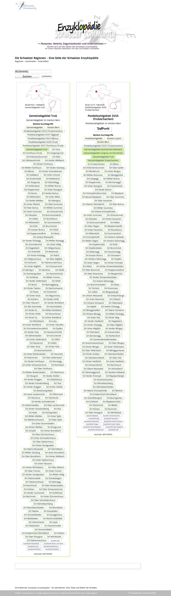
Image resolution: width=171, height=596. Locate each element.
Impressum (29, 593)
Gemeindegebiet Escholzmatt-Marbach (103, 149)
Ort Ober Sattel (116, 167)
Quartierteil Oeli (113, 430)
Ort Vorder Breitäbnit (54, 302)
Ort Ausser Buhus (36, 229)
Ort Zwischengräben (43, 390)
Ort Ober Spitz (55, 419)
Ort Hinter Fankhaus (43, 164)
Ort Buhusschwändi (51, 215)
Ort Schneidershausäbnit (35, 328)
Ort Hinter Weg (112, 317)
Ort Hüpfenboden (93, 248)
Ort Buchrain (111, 409)
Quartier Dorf (55, 540)
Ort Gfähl (55, 339)
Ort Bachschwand (53, 288)
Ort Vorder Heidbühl (93, 321)
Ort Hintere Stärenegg (114, 240)
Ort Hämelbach (55, 449)
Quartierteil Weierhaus (51, 546)
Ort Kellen (33, 218)
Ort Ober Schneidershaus (43, 500)
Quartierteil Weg (94, 418)
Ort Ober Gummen (54, 204)
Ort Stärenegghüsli (91, 372)
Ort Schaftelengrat (93, 398)
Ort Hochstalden (54, 306)
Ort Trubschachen (96, 164)
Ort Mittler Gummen (53, 207)
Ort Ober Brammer (91, 270)
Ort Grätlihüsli (55, 492)
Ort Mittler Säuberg (31, 452)
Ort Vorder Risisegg (31, 240)
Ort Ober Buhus (31, 207)
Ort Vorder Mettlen (34, 200)
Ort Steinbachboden (114, 354)
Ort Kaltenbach (32, 186)
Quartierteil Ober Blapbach (114, 427)
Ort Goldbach (32, 175)
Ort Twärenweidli (32, 478)
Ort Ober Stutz (33, 346)
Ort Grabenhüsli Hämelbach (35, 533)
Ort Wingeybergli (110, 292)
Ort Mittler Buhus (52, 186)
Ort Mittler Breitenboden (34, 372)
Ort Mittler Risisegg (55, 240)
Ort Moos (55, 233)
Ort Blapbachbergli (115, 376)
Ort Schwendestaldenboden (103, 339)
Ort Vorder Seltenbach (36, 281)
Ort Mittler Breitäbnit (51, 310)
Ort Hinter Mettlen (34, 427)
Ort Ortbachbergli (115, 295)
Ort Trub (56, 149)
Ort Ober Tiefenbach (91, 350)
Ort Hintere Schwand (94, 303)
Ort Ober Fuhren (32, 471)
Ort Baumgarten (114, 398)
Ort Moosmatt (51, 251)
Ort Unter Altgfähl (32, 266)
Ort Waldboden (31, 518)
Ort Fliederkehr (32, 525)
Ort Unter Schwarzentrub (34, 365)
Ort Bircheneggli (113, 182)
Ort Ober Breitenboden (52, 485)
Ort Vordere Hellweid (115, 372)
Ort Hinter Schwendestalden (110, 266)
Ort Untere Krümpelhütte (103, 211)
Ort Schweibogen (53, 478)
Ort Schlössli (32, 277)
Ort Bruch (32, 193)
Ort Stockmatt (51, 397)
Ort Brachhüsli (30, 485)
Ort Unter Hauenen (93, 230)
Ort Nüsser (94, 409)
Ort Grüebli (30, 430)
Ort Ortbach (115, 299)
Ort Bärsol (29, 171)
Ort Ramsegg (55, 361)
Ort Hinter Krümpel (113, 262)
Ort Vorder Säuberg (55, 167)
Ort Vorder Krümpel (92, 376)
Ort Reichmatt (31, 357)
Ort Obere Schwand (114, 310)
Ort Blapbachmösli (112, 401)
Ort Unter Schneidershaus (43, 438)
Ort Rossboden (51, 511)
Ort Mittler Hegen (90, 240)
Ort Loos (53, 321)
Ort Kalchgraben (50, 412)
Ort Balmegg (55, 482)
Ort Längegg (92, 178)
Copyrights (91, 593)
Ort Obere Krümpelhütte (95, 390)
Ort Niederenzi (53, 178)
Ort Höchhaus (57, 372)
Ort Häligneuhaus (32, 259)
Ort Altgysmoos (52, 295)
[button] (27, 76)
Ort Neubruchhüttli (53, 332)
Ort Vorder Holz (31, 332)
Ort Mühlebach (37, 321)
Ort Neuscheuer (53, 313)
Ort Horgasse (33, 182)
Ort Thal (57, 383)
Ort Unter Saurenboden (43, 423)
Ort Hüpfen (116, 259)
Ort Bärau (114, 164)
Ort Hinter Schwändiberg (37, 408)
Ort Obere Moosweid (33, 449)
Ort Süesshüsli (96, 405)
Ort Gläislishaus (54, 379)
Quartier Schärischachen (111, 416)
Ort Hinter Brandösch (50, 430)
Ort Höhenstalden (30, 405)
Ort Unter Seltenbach (36, 339)
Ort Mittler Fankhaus (31, 167)
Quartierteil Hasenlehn (91, 421)
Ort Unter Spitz (54, 416)
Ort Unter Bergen (112, 171)
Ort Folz (57, 408)
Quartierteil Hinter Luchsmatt (53, 543)
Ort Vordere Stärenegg (95, 259)
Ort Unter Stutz (33, 295)
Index (18, 593)
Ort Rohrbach (57, 365)
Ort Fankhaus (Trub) (32, 153)
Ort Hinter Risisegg (36, 255)
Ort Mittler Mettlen (33, 416)
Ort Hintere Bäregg (92, 314)
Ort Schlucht (30, 262)
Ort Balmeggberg (50, 284)
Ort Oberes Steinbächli (93, 204)
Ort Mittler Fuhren (51, 277)
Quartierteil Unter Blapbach (92, 427)
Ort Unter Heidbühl (115, 361)
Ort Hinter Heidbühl (91, 361)
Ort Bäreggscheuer (115, 350)
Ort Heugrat (32, 376)
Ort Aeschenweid (52, 525)
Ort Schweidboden (33, 514)
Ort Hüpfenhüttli (97, 244)
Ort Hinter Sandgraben (43, 445)
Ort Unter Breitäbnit (31, 324)
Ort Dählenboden (33, 335)
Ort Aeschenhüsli (54, 273)
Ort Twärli (54, 255)
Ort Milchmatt (56, 394)
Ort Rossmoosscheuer (93, 343)
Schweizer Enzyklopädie (39, 588)
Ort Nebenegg (92, 251)
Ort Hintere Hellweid (114, 237)
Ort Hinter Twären (32, 288)
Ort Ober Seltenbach (52, 357)
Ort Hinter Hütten (54, 387)
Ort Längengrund (55, 153)
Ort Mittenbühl (33, 197)
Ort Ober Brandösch (31, 456)
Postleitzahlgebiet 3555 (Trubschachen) (43, 131)
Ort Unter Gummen (32, 211)
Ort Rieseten (31, 215)
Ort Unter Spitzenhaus (43, 460)
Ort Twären (33, 511)
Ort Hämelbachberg (43, 503)
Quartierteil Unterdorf (111, 418)
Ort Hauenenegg (112, 251)
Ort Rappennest (31, 189)
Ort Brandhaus (50, 218)
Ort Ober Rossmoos (93, 273)
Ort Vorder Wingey (114, 328)
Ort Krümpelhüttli (91, 237)
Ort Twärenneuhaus (36, 540)
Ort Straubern (114, 255)
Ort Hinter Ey (31, 317)
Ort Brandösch (56, 507)
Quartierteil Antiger (92, 424)
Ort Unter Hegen (92, 262)
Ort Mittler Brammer (93, 175)
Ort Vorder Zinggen (33, 379)
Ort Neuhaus (34, 397)
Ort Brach (32, 284)
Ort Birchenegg (93, 335)
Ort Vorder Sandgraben (33, 474)
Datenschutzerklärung (72, 593)
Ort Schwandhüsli (93, 365)
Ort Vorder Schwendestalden (103, 277)
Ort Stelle (56, 281)
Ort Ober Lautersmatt (54, 405)
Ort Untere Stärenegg (103, 281)
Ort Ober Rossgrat (33, 536)
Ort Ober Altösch (56, 467)
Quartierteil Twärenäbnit (31, 543)
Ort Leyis (53, 522)
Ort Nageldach (32, 248)
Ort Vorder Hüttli (51, 299)
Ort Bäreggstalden (91, 310)
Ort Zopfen (58, 328)
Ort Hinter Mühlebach (32, 467)
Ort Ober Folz (115, 357)
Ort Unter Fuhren (53, 471)
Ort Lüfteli (92, 292)
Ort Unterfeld (34, 251)
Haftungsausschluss (48, 593)
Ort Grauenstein (112, 332)
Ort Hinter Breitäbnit (51, 317)
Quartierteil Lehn (33, 546)
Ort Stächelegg (52, 182)
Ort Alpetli (91, 306)
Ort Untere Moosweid (43, 237)
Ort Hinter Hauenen (111, 219)
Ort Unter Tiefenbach (114, 346)
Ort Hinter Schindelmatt (50, 171)
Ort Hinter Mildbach (55, 456)
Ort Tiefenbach (115, 303)
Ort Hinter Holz (52, 346)
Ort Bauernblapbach (92, 197)
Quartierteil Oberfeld (52, 549)
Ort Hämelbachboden (33, 507)
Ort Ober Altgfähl (54, 259)
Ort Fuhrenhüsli (114, 186)
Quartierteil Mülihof (34, 549)
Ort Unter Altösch (32, 204)
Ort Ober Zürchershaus (43, 434)
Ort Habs (33, 412)
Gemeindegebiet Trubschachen (103, 160)
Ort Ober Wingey (116, 343)
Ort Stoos (34, 292)
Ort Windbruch (93, 171)
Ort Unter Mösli (52, 197)
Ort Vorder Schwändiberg (37, 383)
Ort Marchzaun (114, 365)
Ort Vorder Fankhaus (34, 361)
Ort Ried (56, 156)
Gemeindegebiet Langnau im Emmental (103, 153)
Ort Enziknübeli (33, 178)
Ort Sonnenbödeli (43, 529)
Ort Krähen (29, 489)
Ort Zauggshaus (54, 514)
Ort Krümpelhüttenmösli (94, 193)
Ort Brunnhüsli (49, 226)
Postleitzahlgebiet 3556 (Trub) (43, 142)
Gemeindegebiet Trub (36, 149)
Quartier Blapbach (92, 416)
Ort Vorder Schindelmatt (43, 401)
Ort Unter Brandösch (55, 452)
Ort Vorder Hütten (51, 376)
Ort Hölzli (54, 229)
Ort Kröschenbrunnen (36, 156)
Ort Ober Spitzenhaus (43, 441)
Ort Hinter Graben (91, 354)
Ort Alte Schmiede (32, 306)
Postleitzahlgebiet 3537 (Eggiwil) (43, 134)
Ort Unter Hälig (54, 244)
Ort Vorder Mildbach (54, 160)
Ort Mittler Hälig (56, 474)
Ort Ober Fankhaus (43, 368)
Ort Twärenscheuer (34, 482)
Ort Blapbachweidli (113, 226)
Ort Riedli (59, 270)
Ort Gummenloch (52, 222)
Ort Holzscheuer (36, 522)
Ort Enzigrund (54, 427)
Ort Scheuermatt (55, 211)
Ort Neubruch (36, 343)
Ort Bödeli (112, 405)
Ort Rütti (34, 226)
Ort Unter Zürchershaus (51, 496)
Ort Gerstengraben (32, 273)
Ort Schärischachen (103, 379)
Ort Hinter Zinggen (32, 387)
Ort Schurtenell (53, 335)
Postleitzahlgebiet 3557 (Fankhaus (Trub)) (43, 145)
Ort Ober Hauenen (103, 200)
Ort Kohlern (32, 299)
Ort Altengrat (54, 200)
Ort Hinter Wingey (90, 346)
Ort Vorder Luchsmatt (34, 492)
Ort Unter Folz (93, 317)
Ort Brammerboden (96, 284)
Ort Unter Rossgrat (53, 189)
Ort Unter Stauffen (55, 324)
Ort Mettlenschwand (34, 419)
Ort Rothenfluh (113, 335)
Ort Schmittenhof (33, 244)
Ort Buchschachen (43, 350)
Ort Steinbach (93, 332)
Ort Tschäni (93, 288)
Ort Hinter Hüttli (32, 313)
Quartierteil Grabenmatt (95, 430)
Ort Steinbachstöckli (94, 357)
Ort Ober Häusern (30, 302)
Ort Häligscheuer (52, 248)
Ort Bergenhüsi (115, 273)
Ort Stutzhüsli (50, 292)
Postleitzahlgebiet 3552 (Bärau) (43, 138)
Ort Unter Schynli (52, 175)
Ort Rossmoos (111, 288)
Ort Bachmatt (29, 496)
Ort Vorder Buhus (50, 193)
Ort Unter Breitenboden (34, 354)
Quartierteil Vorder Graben (111, 424)
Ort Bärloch (117, 390)
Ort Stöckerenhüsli (31, 160)
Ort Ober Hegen (91, 226)
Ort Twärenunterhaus (51, 262)
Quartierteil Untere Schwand (113, 421)
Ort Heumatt (57, 354)
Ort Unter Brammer (95, 299)
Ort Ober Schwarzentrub (50, 489)
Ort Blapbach (117, 193)
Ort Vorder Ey (31, 310)
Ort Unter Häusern (43, 463)
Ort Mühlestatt (54, 536)
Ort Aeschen (44, 270)
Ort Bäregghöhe (115, 175)
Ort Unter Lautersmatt (34, 394)
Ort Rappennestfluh (36, 233)
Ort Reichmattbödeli (52, 518)
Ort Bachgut (28, 270)
